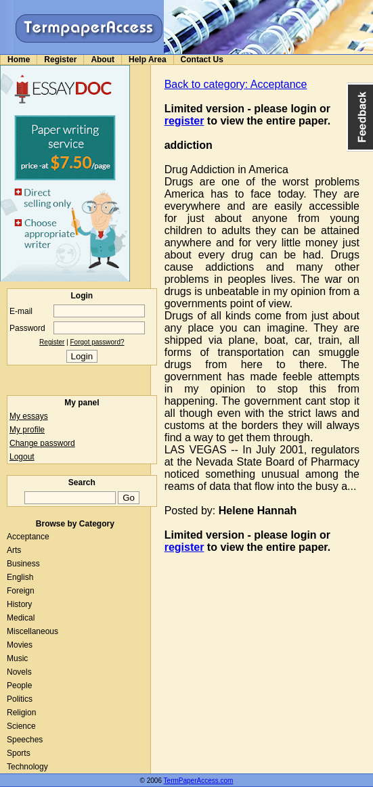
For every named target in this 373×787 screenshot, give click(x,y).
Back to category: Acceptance (235, 84)
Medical (21, 618)
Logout (22, 457)
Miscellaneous (32, 631)
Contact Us (202, 59)
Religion (21, 712)
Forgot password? (97, 342)
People (19, 685)
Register (60, 59)
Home (18, 59)
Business (23, 563)
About (102, 59)
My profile (27, 429)
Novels (19, 672)
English (20, 577)
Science (21, 726)
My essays (28, 416)
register (184, 121)
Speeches (25, 739)
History (19, 604)
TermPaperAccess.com (199, 780)
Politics (19, 699)
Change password (42, 443)
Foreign (21, 590)
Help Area (148, 59)
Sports (18, 753)
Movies (19, 645)
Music (17, 658)
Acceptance (28, 536)
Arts (14, 550)
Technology (27, 766)
